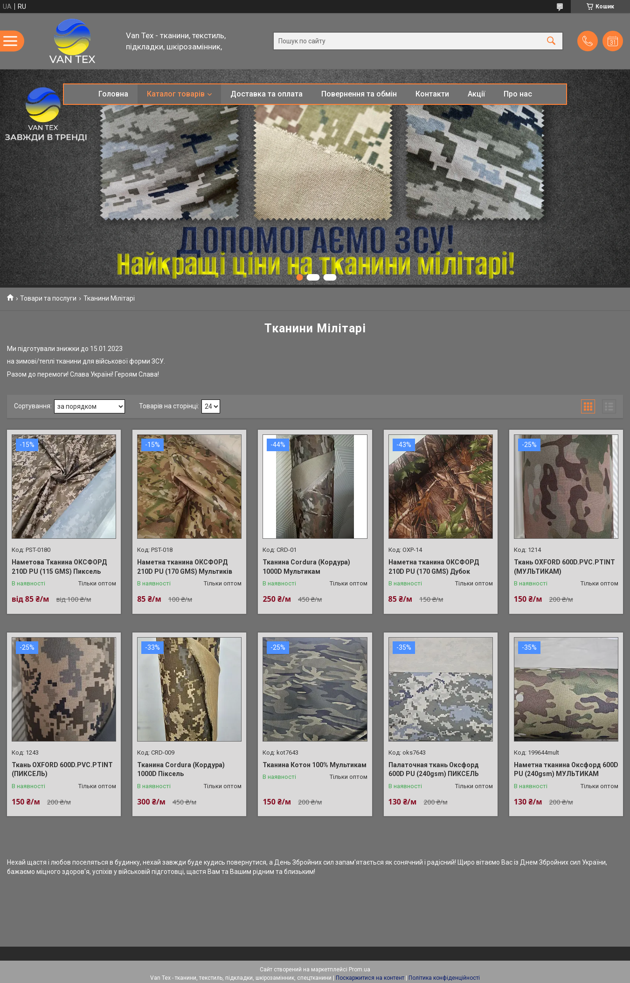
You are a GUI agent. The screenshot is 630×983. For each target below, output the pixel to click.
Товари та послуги (48, 298)
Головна (113, 93)
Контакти (432, 93)
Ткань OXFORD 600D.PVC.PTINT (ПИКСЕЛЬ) (62, 769)
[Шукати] (551, 41)
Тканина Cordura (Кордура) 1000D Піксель (181, 769)
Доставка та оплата (266, 93)
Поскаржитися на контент (370, 978)
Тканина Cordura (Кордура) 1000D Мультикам (306, 566)
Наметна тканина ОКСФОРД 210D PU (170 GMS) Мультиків (184, 566)
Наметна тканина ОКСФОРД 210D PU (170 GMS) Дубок (433, 566)
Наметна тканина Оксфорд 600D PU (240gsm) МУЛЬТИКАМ (566, 769)
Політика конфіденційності (444, 978)
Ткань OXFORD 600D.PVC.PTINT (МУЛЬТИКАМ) (564, 566)
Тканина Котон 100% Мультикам (315, 765)
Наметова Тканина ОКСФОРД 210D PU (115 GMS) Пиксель (59, 566)
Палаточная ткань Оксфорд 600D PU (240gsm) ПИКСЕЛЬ (433, 769)
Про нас (518, 93)
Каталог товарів (176, 93)
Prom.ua (359, 969)
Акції (476, 93)
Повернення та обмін (359, 93)
